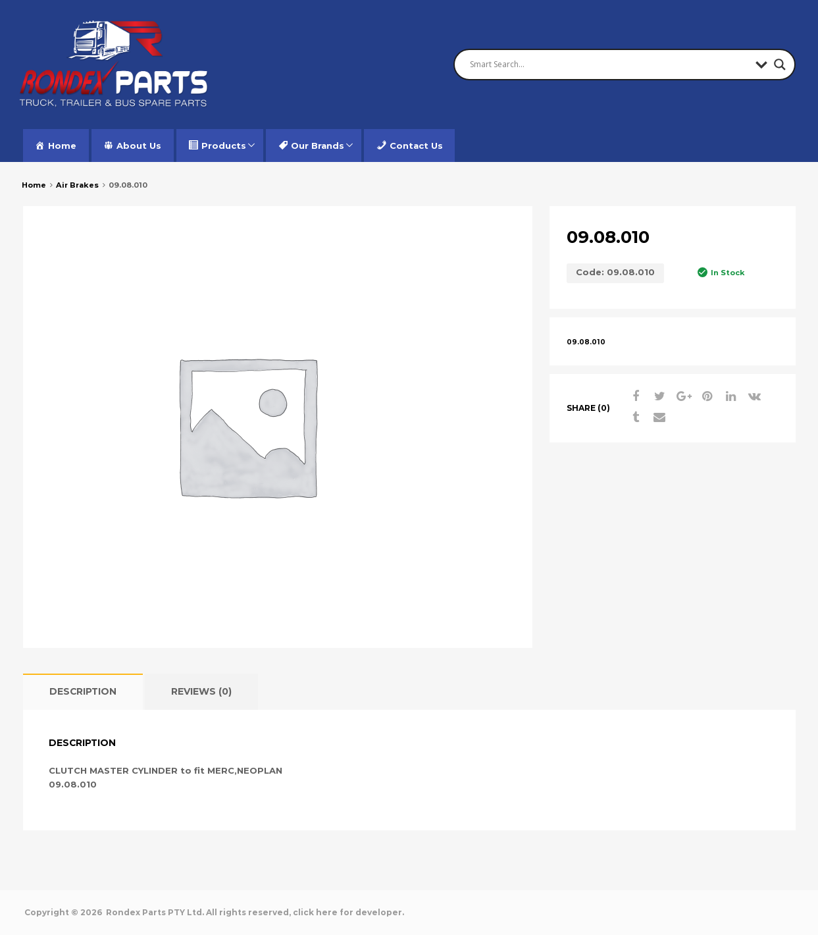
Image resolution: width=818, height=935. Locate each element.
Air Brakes (77, 185)
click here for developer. (348, 912)
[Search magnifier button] (780, 64)
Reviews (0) (201, 691)
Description (82, 691)
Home (34, 185)
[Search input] (609, 64)
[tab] (83, 692)
